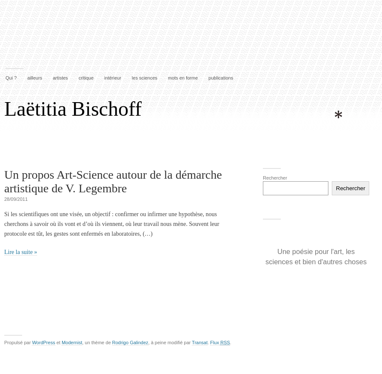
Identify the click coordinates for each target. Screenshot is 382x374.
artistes (60, 77)
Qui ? (11, 77)
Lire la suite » (20, 252)
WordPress (43, 342)
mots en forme (183, 77)
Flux (220, 342)
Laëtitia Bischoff (73, 108)
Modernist (72, 342)
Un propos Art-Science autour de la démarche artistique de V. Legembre (113, 181)
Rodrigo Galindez (130, 342)
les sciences (144, 77)
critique (86, 77)
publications (220, 77)
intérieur (112, 77)
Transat (200, 342)
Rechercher (275, 177)
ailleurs (34, 77)
